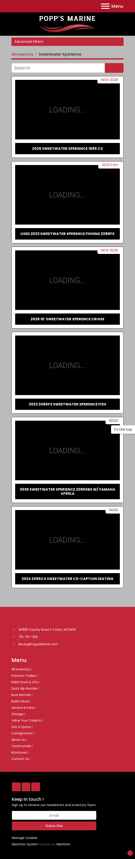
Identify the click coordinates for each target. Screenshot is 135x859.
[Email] (54, 815)
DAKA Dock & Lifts (24, 682)
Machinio (63, 844)
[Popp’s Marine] (23, 619)
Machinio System (25, 844)
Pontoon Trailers (23, 675)
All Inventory (20, 669)
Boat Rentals (21, 695)
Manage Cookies (24, 838)
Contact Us (20, 759)
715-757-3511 (28, 637)
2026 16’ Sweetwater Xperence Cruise (67, 319)
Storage (17, 714)
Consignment (22, 733)
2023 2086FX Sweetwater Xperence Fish (67, 404)
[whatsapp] (26, 786)
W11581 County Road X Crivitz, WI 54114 (47, 629)
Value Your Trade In (26, 720)
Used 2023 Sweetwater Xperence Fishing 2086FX (67, 233)
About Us (18, 739)
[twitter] (35, 786)
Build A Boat (20, 701)
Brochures (19, 752)
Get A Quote (21, 727)
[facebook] (16, 786)
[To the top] (123, 429)
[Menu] (105, 6)
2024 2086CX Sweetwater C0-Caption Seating (67, 578)
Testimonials (21, 746)
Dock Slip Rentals (24, 688)
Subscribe (54, 825)
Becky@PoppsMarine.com (38, 644)
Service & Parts (23, 707)
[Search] (58, 68)
